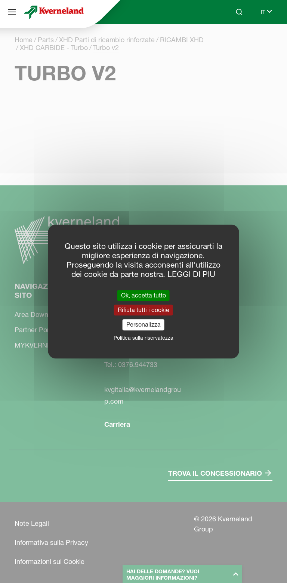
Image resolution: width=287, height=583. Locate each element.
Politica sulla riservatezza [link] (143, 337)
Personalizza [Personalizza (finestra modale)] (143, 324)
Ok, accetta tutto (143, 295)
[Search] (239, 12)
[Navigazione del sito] (12, 12)
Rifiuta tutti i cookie (143, 310)
